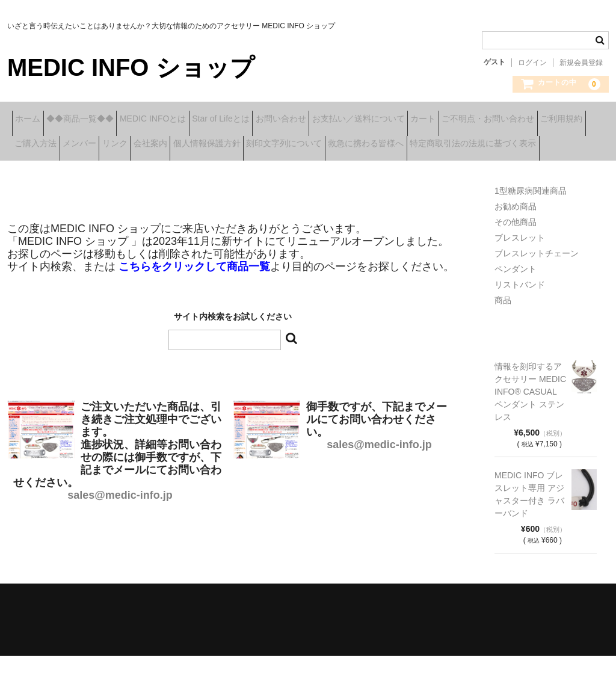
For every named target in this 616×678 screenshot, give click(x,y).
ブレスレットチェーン (536, 275)
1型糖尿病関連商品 (530, 213)
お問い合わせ (360, 120)
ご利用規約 (158, 145)
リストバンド (519, 307)
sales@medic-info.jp (120, 517)
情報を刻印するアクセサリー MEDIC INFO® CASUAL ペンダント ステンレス (530, 414)
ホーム (32, 120)
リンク (341, 145)
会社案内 (395, 145)
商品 (502, 322)
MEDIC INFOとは (195, 120)
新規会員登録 (581, 62)
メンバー (287, 145)
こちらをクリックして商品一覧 (194, 289)
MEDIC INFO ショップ (130, 67)
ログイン (532, 62)
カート (540, 120)
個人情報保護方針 (470, 145)
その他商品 (515, 244)
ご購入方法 (224, 145)
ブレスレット (519, 260)
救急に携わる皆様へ (158, 170)
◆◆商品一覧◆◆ (103, 120)
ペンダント (515, 291)
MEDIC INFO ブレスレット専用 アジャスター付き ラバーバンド (529, 516)
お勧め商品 (515, 228)
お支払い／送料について (456, 120)
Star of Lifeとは (281, 120)
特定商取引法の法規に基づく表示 (283, 170)
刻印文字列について (57, 170)
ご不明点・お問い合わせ (65, 145)
